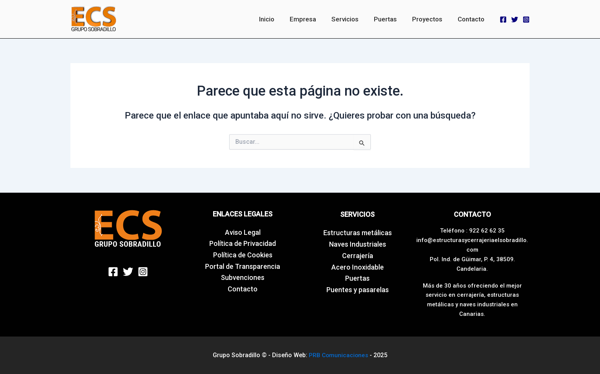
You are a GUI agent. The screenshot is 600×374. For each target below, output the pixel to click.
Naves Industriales (357, 244)
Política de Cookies (242, 255)
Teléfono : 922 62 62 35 (472, 230)
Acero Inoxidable (357, 267)
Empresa (313, 19)
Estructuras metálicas (357, 233)
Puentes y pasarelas (357, 290)
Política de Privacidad (242, 243)
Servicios (353, 19)
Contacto (472, 19)
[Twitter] (514, 19)
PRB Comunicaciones (338, 354)
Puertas (391, 19)
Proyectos (431, 19)
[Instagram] (526, 19)
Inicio (279, 19)
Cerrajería (357, 256)
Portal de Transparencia (242, 266)
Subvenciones (242, 277)
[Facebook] (503, 19)
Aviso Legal (243, 232)
